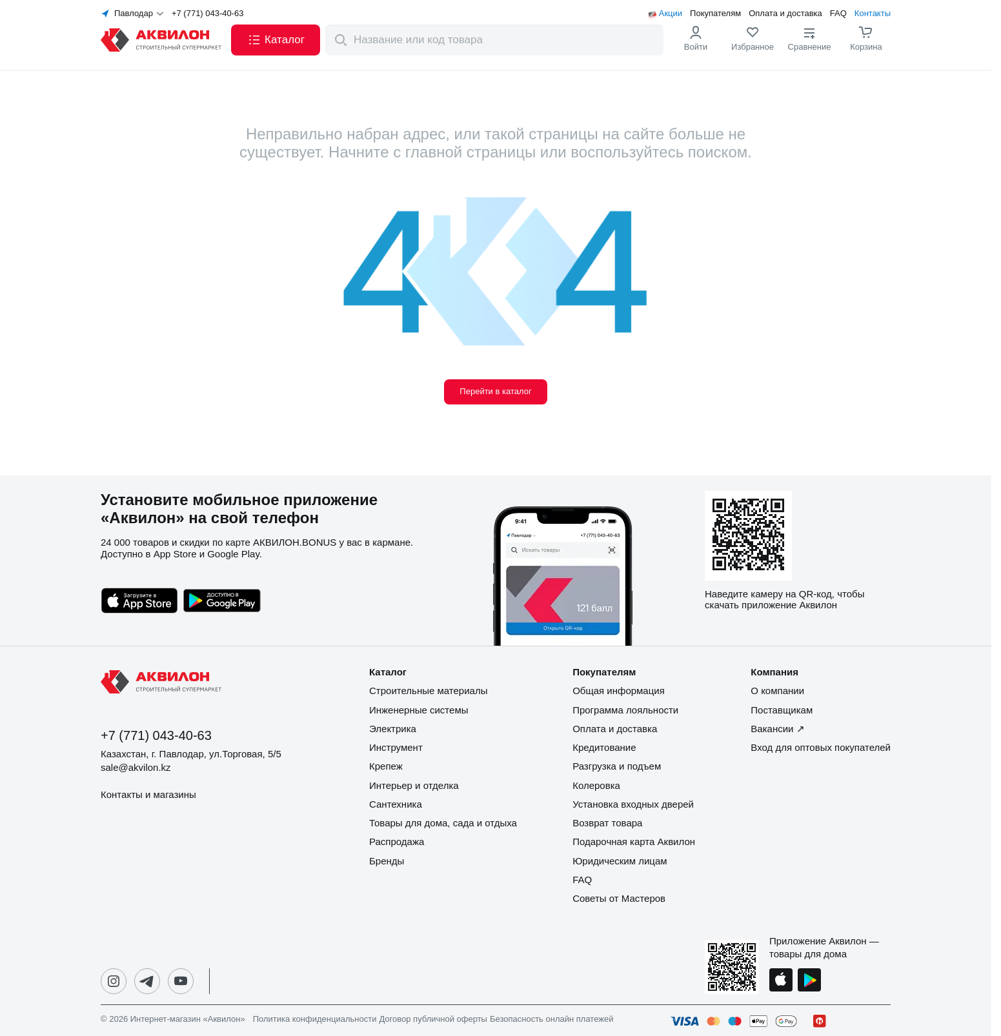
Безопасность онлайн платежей (551, 1019)
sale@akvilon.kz (136, 767)
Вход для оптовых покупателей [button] (821, 747)
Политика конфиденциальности (315, 1019)
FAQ (838, 13)
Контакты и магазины (148, 794)
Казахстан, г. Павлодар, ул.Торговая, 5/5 (191, 753)
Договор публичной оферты (433, 1019)
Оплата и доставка (785, 13)
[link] (752, 40)
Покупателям (715, 13)
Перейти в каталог (495, 391)
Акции (670, 13)
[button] (275, 40)
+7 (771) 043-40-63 (208, 13)
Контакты (872, 13)
